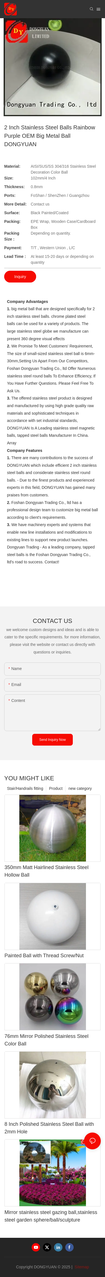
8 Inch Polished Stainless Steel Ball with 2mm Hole (49, 1127)
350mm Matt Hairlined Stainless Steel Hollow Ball (46, 871)
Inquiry (20, 276)
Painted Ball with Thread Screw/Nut (44, 955)
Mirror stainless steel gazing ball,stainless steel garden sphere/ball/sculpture (50, 1216)
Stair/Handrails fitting (25, 788)
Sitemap (81, 1267)
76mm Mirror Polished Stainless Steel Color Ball (46, 1040)
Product (55, 788)
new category (80, 788)
